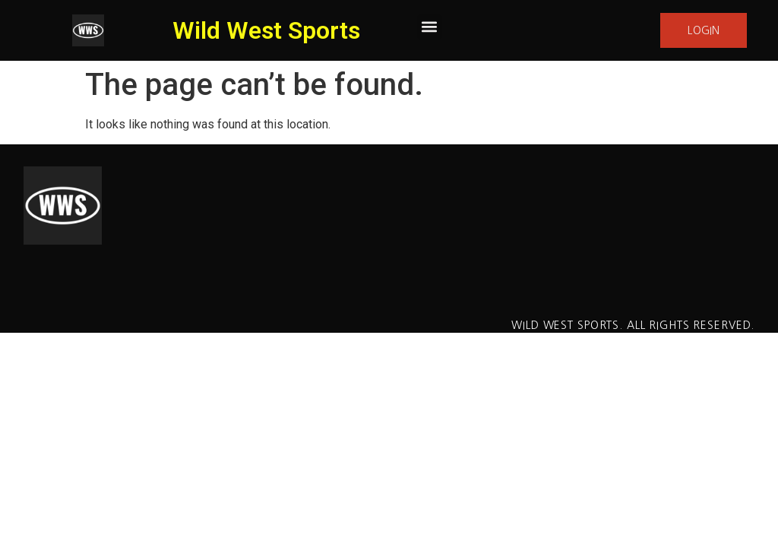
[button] (429, 27)
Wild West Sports (266, 30)
